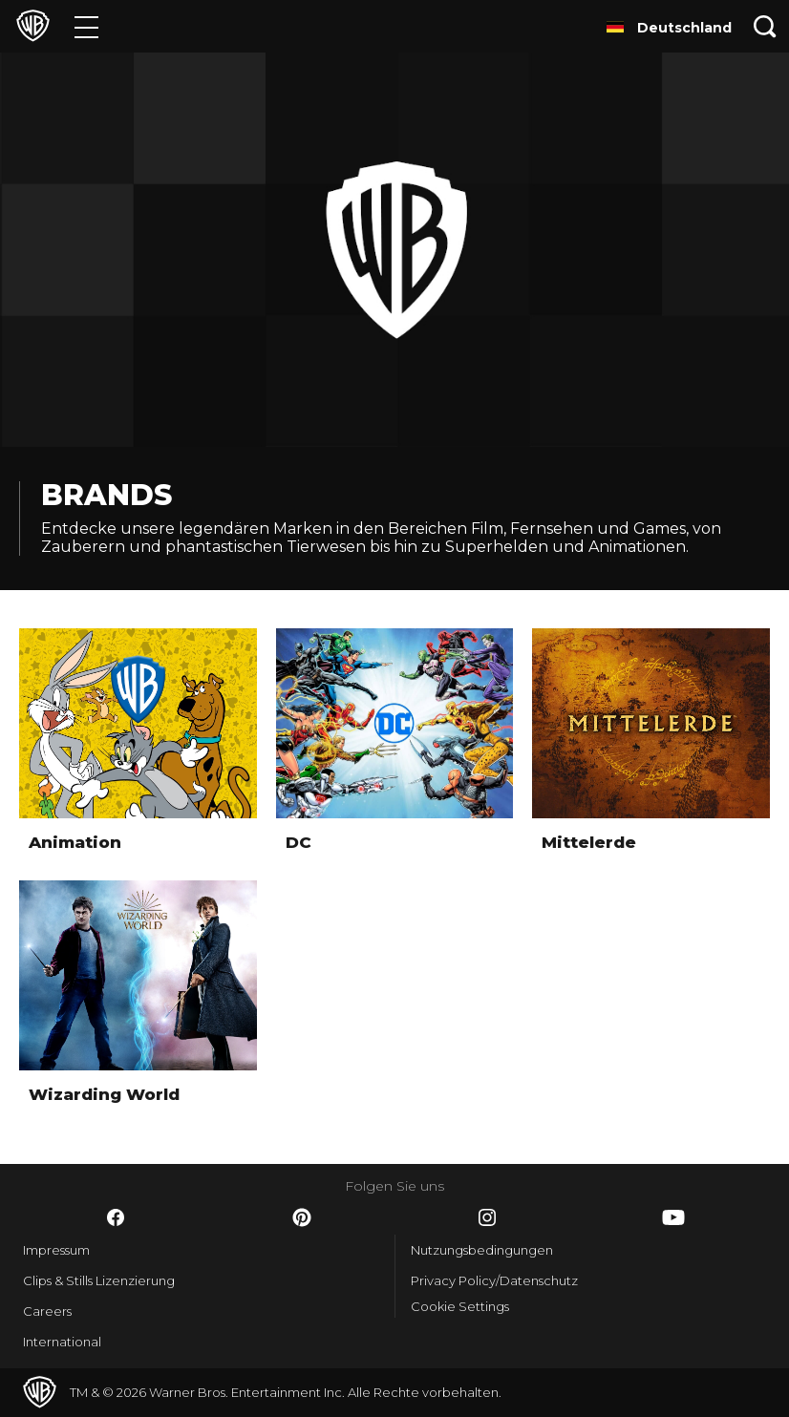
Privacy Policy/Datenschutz (494, 1280)
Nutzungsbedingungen (482, 1250)
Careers (47, 1311)
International (62, 1341)
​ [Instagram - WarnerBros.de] (487, 1217)
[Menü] (86, 26)
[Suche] (765, 26)
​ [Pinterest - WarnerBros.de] (301, 1217)
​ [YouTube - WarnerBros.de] (673, 1217)
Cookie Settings (460, 1306)
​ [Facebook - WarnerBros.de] (115, 1217)
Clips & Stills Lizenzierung (99, 1280)
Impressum (56, 1250)
